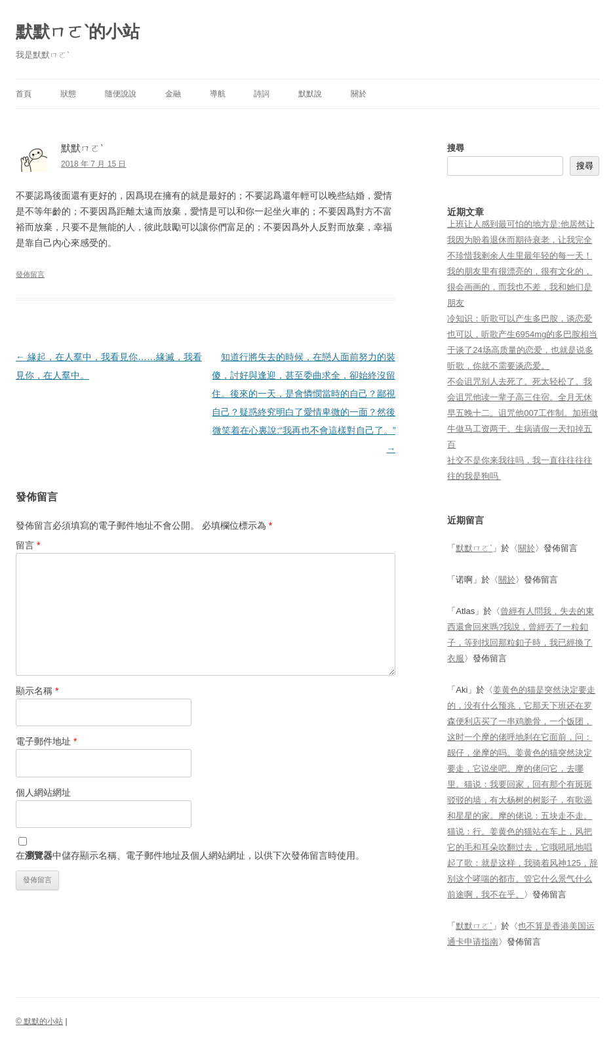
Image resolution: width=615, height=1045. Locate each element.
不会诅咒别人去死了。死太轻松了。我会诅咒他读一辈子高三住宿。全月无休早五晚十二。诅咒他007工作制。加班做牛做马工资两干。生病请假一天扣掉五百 (522, 413)
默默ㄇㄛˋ (474, 548)
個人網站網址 (43, 792)
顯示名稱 (37, 691)
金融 (173, 93)
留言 (28, 545)
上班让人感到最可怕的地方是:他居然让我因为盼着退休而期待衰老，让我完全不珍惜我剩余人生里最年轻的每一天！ (521, 239)
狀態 (68, 93)
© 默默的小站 (39, 1021)
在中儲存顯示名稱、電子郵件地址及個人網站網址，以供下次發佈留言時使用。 (190, 855)
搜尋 (455, 148)
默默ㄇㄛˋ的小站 (78, 31)
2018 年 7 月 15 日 (93, 164)
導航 (218, 93)
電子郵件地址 (46, 741)
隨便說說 (120, 93)
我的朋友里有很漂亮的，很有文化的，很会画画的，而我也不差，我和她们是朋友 (519, 287)
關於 (359, 93)
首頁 (23, 93)
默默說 (310, 93)
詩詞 (261, 93)
